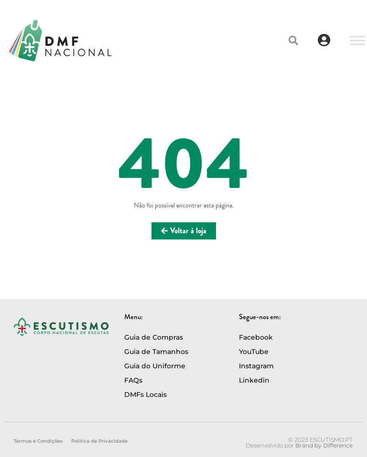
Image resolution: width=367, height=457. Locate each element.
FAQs (133, 380)
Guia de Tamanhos (156, 351)
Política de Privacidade (99, 441)
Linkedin (254, 380)
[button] (293, 40)
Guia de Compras (153, 337)
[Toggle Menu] (357, 40)
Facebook (256, 337)
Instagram (256, 366)
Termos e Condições (38, 441)
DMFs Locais (145, 394)
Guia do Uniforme (154, 366)
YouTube (254, 351)
